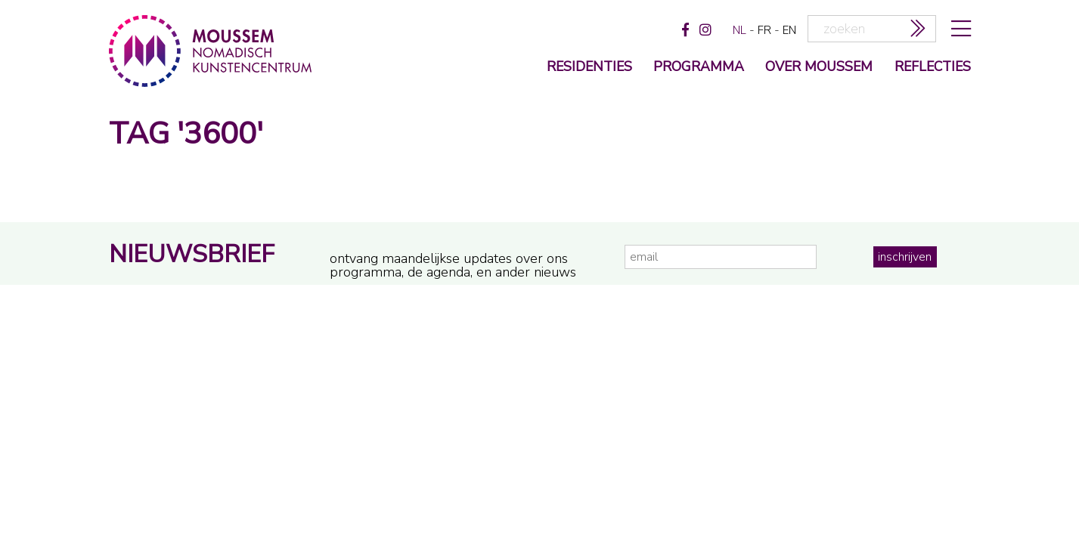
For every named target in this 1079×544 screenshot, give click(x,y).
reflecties (933, 67)
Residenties (589, 67)
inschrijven (905, 257)
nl (739, 30)
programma (698, 67)
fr (764, 30)
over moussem (819, 67)
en (789, 30)
